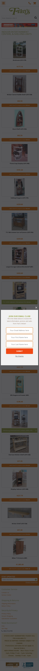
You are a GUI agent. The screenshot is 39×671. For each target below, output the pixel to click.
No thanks (19, 356)
